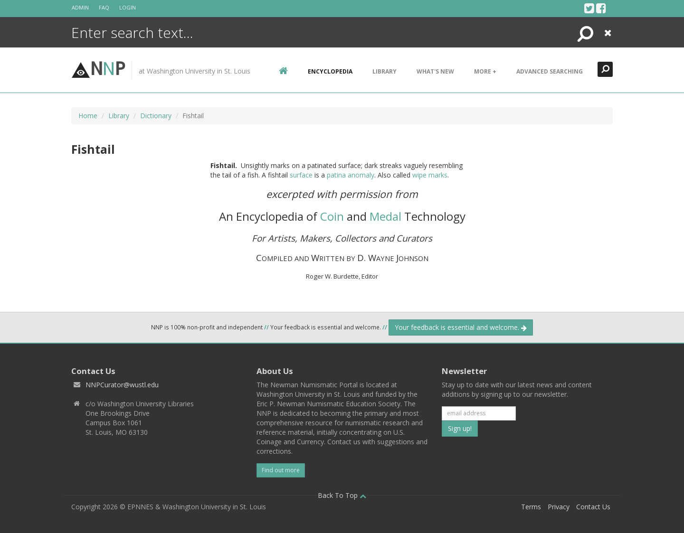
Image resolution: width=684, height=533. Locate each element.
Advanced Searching (549, 71)
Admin (80, 7)
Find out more (281, 470)
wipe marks (429, 174)
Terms (531, 506)
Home (87, 115)
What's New (435, 71)
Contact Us (593, 506)
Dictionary (155, 115)
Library (384, 71)
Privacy (559, 506)
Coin (332, 216)
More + (485, 71)
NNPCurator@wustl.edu (122, 384)
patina (336, 174)
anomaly (361, 174)
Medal (385, 216)
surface (301, 174)
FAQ (104, 7)
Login (127, 7)
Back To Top (342, 495)
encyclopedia (330, 71)
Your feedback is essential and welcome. (461, 327)
